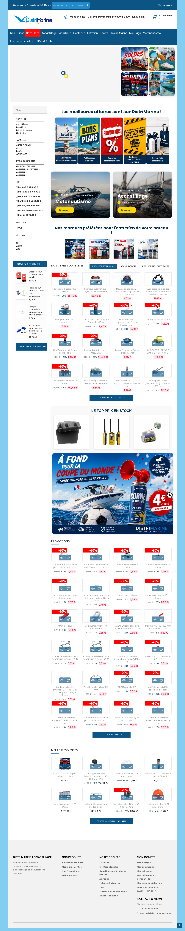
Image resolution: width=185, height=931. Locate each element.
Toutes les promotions (111, 737)
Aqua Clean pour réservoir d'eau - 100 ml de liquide (96, 385)
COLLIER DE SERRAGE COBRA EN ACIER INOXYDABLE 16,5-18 (96, 661)
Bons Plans (30, 127)
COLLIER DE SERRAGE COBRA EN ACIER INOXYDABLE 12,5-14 (65, 661)
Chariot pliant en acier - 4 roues (65, 385)
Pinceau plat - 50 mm (127, 598)
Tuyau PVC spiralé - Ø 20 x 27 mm (65, 808)
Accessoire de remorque (30, 169)
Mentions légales (108, 870)
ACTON (30, 246)
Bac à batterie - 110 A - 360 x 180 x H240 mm (127, 808)
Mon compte (144, 865)
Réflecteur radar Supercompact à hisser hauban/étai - (127, 325)
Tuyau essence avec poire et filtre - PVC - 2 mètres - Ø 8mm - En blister (158, 295)
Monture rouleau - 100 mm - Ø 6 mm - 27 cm (158, 630)
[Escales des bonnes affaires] (66, 141)
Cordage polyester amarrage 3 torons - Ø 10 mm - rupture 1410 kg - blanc (65, 694)
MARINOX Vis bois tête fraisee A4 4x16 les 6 (158, 691)
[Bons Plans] (89, 141)
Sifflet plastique (65, 629)
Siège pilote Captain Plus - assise (64, 293)
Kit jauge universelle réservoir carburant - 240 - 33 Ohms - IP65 (96, 779)
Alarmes (30, 148)
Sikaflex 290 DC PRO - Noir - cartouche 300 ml (158, 778)
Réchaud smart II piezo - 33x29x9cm (96, 354)
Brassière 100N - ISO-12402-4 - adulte (36, 274)
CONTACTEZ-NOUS (149, 902)
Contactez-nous (108, 898)
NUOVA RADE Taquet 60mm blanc (158, 599)
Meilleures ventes (72, 870)
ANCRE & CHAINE (30, 145)
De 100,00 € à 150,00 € (29, 196)
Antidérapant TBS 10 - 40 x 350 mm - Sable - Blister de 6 (127, 386)
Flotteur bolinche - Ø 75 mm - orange (158, 808)
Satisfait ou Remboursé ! (113, 894)
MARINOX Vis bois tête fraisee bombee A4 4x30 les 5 (158, 723)
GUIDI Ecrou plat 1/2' (127, 690)
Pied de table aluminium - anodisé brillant (96, 808)
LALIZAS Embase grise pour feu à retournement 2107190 (127, 630)
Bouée (30, 151)
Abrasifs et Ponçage (30, 166)
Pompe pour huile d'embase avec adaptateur (36, 291)
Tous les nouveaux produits (31, 346)
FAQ (101, 890)
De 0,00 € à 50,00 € (28, 187)
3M (30, 243)
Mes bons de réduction (149, 886)
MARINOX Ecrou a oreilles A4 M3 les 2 (158, 661)
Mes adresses (144, 874)
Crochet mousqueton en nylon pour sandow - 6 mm (65, 569)
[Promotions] (112, 141)
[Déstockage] (135, 141)
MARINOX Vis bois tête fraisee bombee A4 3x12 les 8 (127, 662)
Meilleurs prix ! (70, 878)
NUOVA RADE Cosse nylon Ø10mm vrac (65, 599)
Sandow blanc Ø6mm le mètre (127, 569)
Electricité (30, 133)
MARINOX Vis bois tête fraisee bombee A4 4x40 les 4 (64, 723)
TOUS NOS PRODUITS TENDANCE (111, 400)
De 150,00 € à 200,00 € (29, 201)
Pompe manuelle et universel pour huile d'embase (36, 310)
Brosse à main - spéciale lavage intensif (127, 354)
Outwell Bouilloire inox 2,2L (158, 322)
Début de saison (30, 130)
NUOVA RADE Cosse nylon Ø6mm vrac (127, 722)
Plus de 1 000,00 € (27, 215)
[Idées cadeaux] (157, 141)
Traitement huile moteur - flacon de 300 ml (96, 324)
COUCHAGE (30, 154)
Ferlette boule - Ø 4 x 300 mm (96, 691)
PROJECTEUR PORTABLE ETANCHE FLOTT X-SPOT (158, 354)
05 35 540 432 (78, 16)
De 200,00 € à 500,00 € (30, 205)
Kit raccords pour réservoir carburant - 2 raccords (35, 329)
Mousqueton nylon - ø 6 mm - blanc (96, 630)
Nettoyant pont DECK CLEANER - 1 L (65, 324)
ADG (30, 249)
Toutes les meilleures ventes (111, 824)
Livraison (104, 865)
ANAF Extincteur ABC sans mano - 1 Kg (65, 354)
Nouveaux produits (72, 865)
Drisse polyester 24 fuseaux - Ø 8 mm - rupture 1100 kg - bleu (96, 601)
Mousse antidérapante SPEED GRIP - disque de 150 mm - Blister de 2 (127, 295)
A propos (104, 882)
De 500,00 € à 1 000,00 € (30, 210)
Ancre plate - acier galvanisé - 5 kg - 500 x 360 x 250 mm (158, 386)
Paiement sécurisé (109, 886)
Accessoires (30, 172)
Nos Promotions (70, 874)
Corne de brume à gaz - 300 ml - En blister (64, 778)
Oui (20, 227)
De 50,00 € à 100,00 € (29, 191)
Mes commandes (146, 870)
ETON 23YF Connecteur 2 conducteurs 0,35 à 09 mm (96, 569)
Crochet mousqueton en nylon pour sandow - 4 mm (96, 722)
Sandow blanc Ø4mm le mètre (158, 569)
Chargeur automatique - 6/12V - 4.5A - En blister (96, 293)
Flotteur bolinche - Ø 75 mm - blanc (127, 778)
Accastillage (30, 124)
